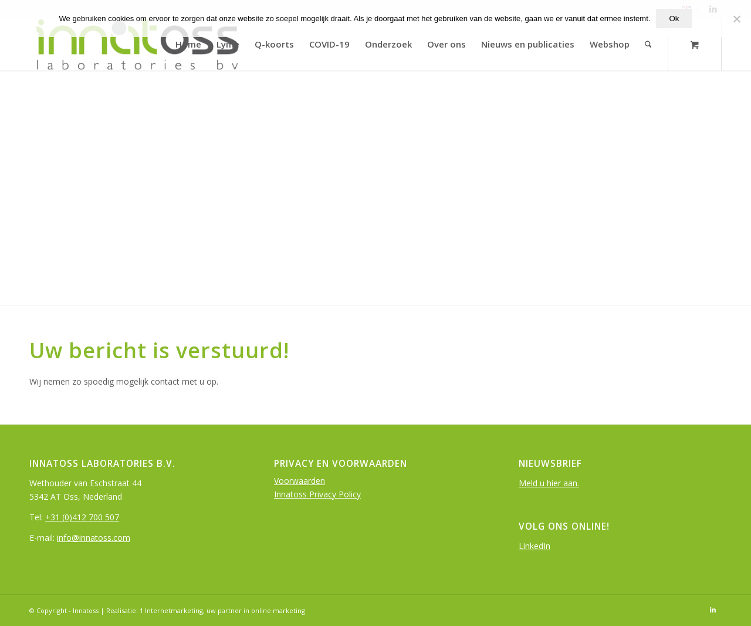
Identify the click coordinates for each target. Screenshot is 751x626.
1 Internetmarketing (171, 610)
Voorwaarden (299, 480)
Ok (674, 18)
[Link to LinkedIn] (713, 609)
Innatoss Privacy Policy (317, 494)
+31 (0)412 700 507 (82, 517)
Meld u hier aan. (549, 483)
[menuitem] (188, 44)
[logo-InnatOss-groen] (136, 44)
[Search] (648, 44)
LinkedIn (534, 545)
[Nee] (736, 19)
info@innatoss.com (93, 537)
